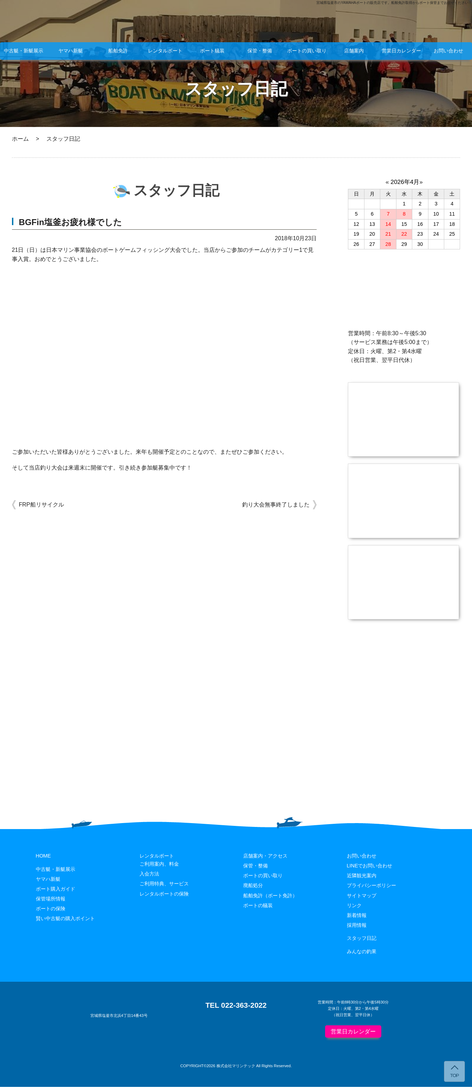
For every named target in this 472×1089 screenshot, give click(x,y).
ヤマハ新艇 (70, 50)
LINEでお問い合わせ (370, 868)
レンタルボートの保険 (164, 896)
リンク (354, 907)
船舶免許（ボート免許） (270, 897)
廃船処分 (253, 888)
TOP (454, 1075)
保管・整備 (259, 50)
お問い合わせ (448, 50)
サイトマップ (361, 897)
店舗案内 (354, 50)
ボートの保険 (50, 910)
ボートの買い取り (306, 50)
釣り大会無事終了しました (276, 505)
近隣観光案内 (361, 878)
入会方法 (149, 876)
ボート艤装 (212, 50)
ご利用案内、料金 (159, 866)
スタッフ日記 (361, 940)
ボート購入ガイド (55, 891)
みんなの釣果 (361, 953)
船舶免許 (118, 50)
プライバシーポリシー (371, 888)
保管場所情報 (50, 901)
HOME (43, 858)
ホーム (20, 139)
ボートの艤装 (258, 907)
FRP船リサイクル (41, 505)
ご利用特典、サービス (164, 886)
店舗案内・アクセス (265, 858)
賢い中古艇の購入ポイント (65, 920)
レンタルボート (165, 50)
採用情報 (357, 927)
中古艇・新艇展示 (23, 50)
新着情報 (357, 917)
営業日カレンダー (401, 50)
